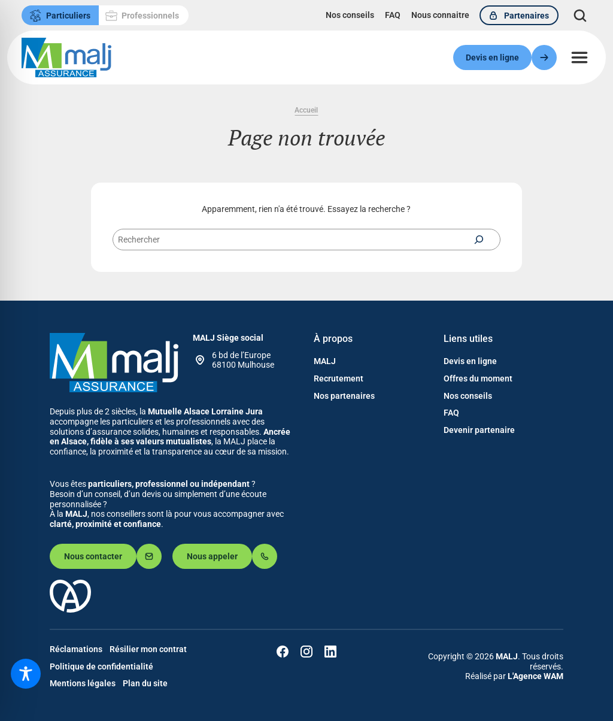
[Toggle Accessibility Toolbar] (26, 674)
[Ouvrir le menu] (579, 57)
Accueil (306, 110)
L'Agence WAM (535, 676)
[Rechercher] (478, 239)
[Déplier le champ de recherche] (580, 15)
